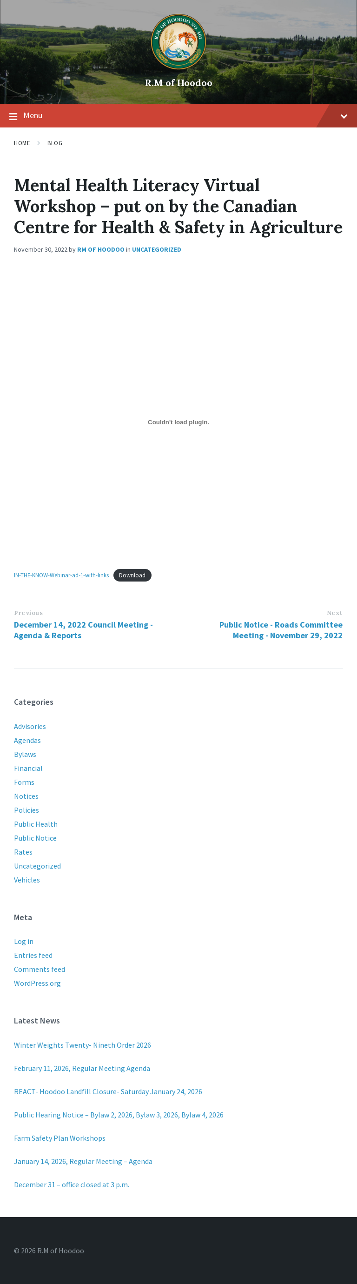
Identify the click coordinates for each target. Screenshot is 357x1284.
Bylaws (25, 754)
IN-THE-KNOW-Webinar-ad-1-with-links (61, 575)
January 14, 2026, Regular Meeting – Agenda (83, 1161)
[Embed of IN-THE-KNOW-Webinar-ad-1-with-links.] (178, 422)
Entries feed (33, 955)
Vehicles (27, 879)
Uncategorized (156, 249)
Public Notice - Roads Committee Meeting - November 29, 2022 (281, 630)
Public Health (36, 824)
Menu (178, 116)
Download (132, 575)
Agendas (27, 740)
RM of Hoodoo (101, 249)
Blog (54, 143)
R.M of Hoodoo (178, 82)
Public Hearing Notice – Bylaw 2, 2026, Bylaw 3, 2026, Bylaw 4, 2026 (119, 1114)
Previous (28, 613)
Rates (23, 851)
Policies (26, 810)
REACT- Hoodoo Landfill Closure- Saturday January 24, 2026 (108, 1091)
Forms (24, 782)
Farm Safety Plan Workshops (60, 1138)
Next (335, 613)
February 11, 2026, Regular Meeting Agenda (82, 1068)
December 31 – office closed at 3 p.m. (71, 1184)
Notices (26, 796)
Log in (23, 941)
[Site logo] (178, 67)
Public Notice (35, 838)
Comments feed (39, 969)
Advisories (30, 726)
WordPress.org (37, 983)
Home (22, 143)
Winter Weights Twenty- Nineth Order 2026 (82, 1045)
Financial (28, 768)
